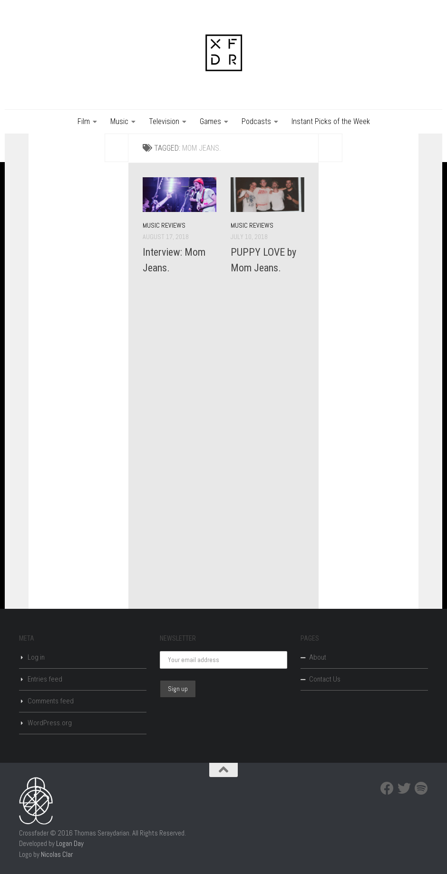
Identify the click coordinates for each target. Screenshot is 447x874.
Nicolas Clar (57, 854)
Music (119, 121)
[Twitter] (404, 788)
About (317, 657)
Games (210, 121)
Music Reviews (164, 225)
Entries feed (45, 679)
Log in (36, 657)
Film (84, 121)
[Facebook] (387, 788)
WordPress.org (50, 723)
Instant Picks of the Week (331, 121)
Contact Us (324, 679)
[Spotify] (421, 788)
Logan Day (70, 843)
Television (164, 121)
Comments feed (51, 701)
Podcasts (256, 121)
